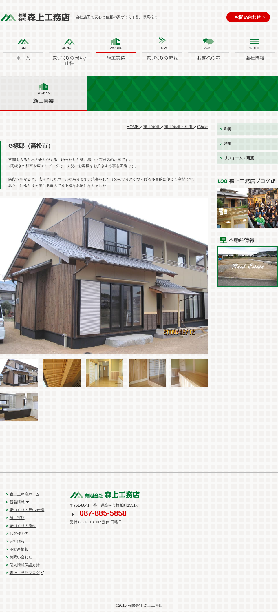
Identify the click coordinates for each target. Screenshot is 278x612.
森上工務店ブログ (25, 573)
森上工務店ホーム (25, 494)
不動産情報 (19, 549)
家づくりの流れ (23, 526)
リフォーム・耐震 (239, 158)
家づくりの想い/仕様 (27, 510)
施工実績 (17, 518)
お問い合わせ (21, 557)
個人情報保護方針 (25, 565)
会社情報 (17, 541)
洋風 (227, 143)
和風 (227, 129)
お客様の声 (19, 533)
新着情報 (17, 502)
